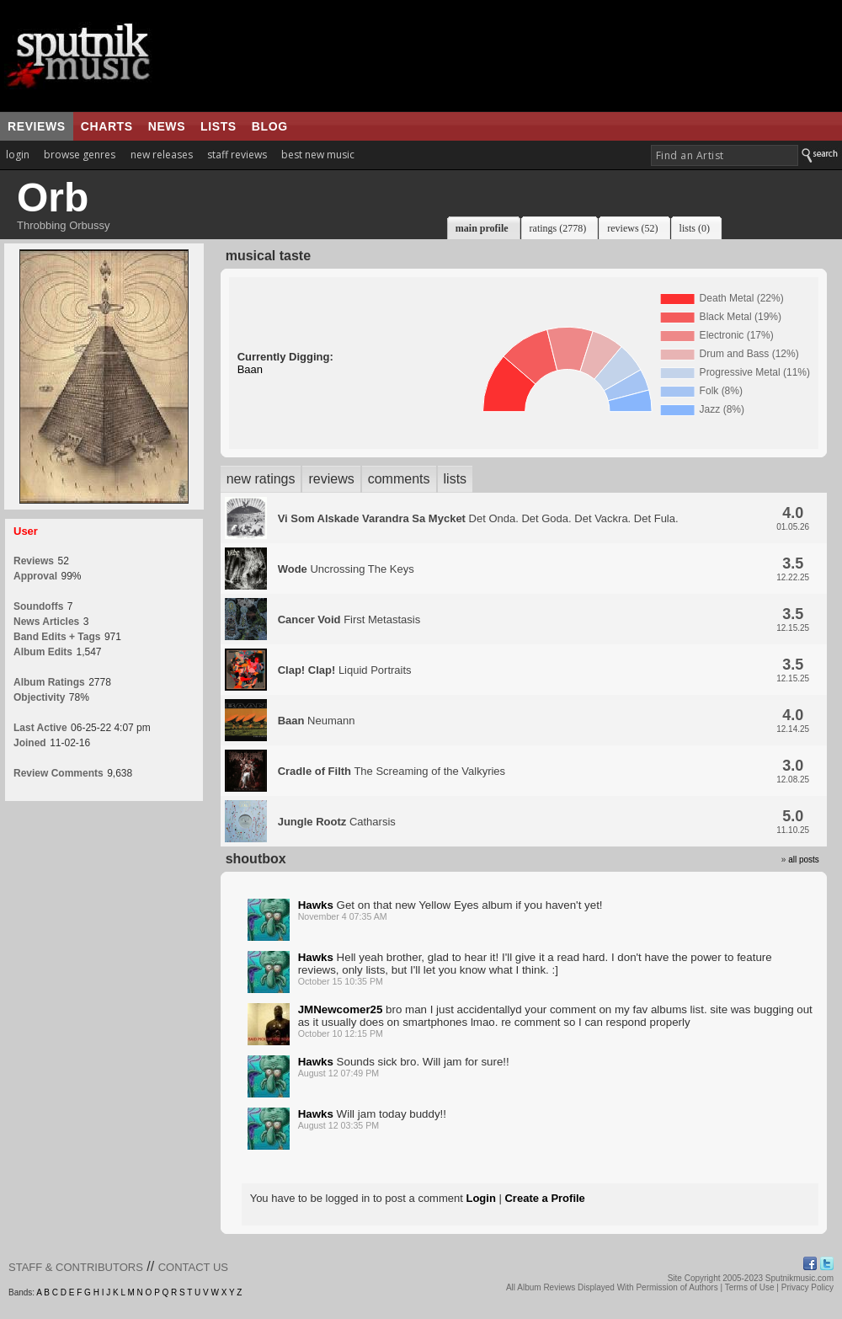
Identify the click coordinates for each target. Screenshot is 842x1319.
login (17, 154)
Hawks (315, 905)
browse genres (79, 154)
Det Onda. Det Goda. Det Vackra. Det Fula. (478, 518)
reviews (37, 126)
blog (270, 126)
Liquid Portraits (345, 670)
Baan (250, 369)
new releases (162, 154)
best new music (317, 154)
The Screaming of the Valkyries (391, 771)
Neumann (316, 720)
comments (399, 479)
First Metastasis (349, 619)
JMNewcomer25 (340, 1009)
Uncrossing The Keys (346, 569)
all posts (803, 859)
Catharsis (337, 821)
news (166, 126)
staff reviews (237, 154)
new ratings (261, 479)
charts (107, 126)
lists (218, 126)
